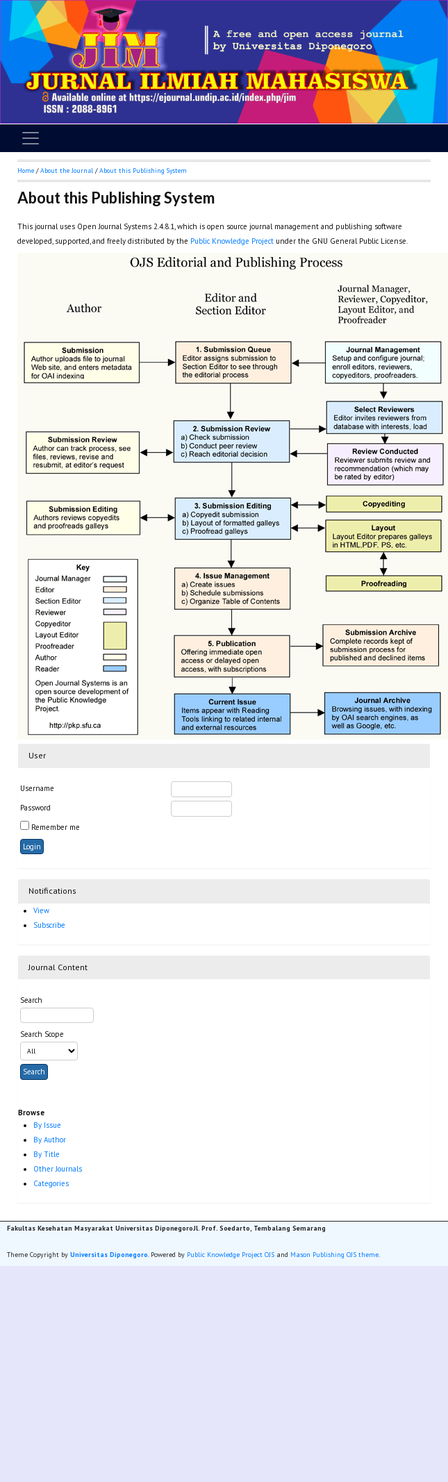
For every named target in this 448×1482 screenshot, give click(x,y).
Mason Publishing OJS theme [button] (334, 1254)
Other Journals (57, 1169)
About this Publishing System (143, 170)
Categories (51, 1183)
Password (35, 808)
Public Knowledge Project (232, 241)
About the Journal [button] (66, 170)
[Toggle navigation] (30, 138)
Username (37, 788)
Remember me (55, 827)
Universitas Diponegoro (109, 1254)
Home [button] (25, 170)
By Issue (47, 1125)
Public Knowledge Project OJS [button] (230, 1254)
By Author (49, 1139)
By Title (46, 1154)
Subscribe (49, 925)
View (41, 910)
